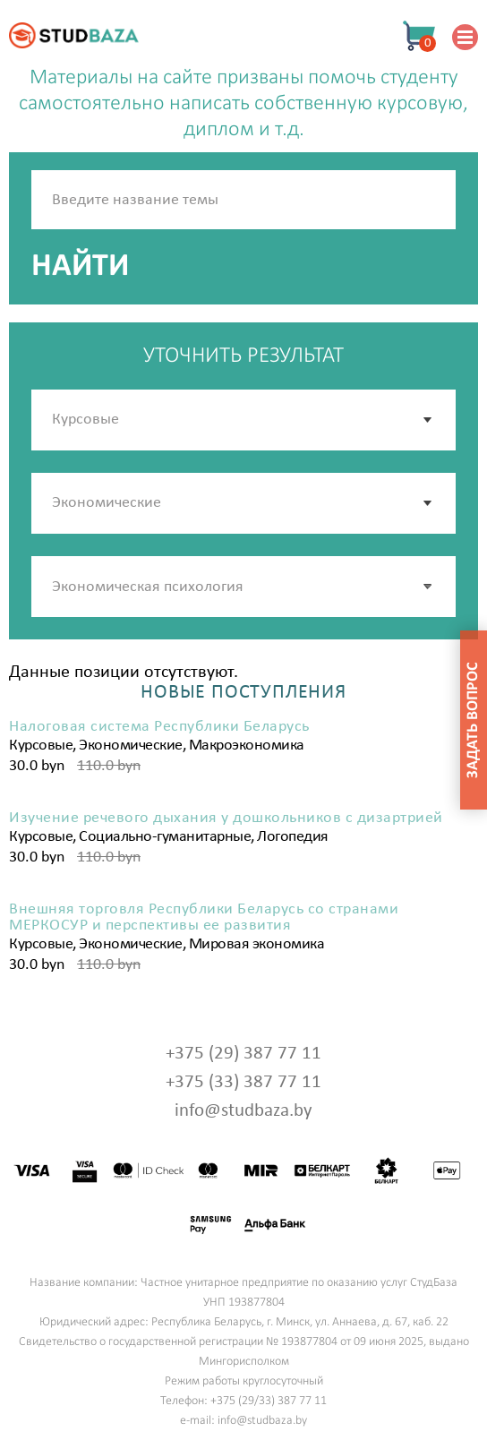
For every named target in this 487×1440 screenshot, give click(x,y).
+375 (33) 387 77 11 (243, 1082)
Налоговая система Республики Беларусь (159, 727)
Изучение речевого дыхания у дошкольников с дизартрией (226, 818)
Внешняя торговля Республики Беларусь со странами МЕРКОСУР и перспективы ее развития (203, 918)
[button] (429, 586)
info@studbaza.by (243, 1110)
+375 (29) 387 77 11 (243, 1053)
